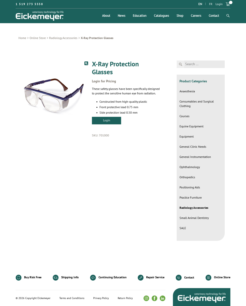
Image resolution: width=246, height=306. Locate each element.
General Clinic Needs (193, 146)
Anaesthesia (187, 91)
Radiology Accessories (63, 38)
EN (200, 4)
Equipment (187, 136)
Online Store (38, 38)
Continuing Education (108, 278)
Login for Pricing (104, 81)
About (106, 16)
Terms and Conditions (71, 298)
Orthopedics (187, 177)
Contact (214, 16)
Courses (184, 116)
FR (210, 4)
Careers (196, 16)
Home (22, 38)
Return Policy (125, 298)
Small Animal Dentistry (194, 218)
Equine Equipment (191, 126)
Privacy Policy (101, 298)
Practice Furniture (191, 197)
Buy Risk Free (28, 278)
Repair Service (151, 278)
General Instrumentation (195, 157)
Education (139, 16)
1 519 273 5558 (29, 4)
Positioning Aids (190, 187)
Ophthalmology (190, 167)
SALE (183, 228)
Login (219, 4)
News (121, 16)
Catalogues (161, 16)
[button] (86, 63)
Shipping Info (66, 278)
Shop (179, 16)
